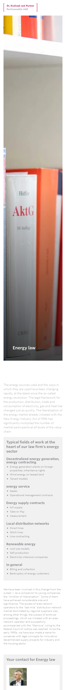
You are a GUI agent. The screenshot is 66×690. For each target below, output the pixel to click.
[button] (60, 5)
